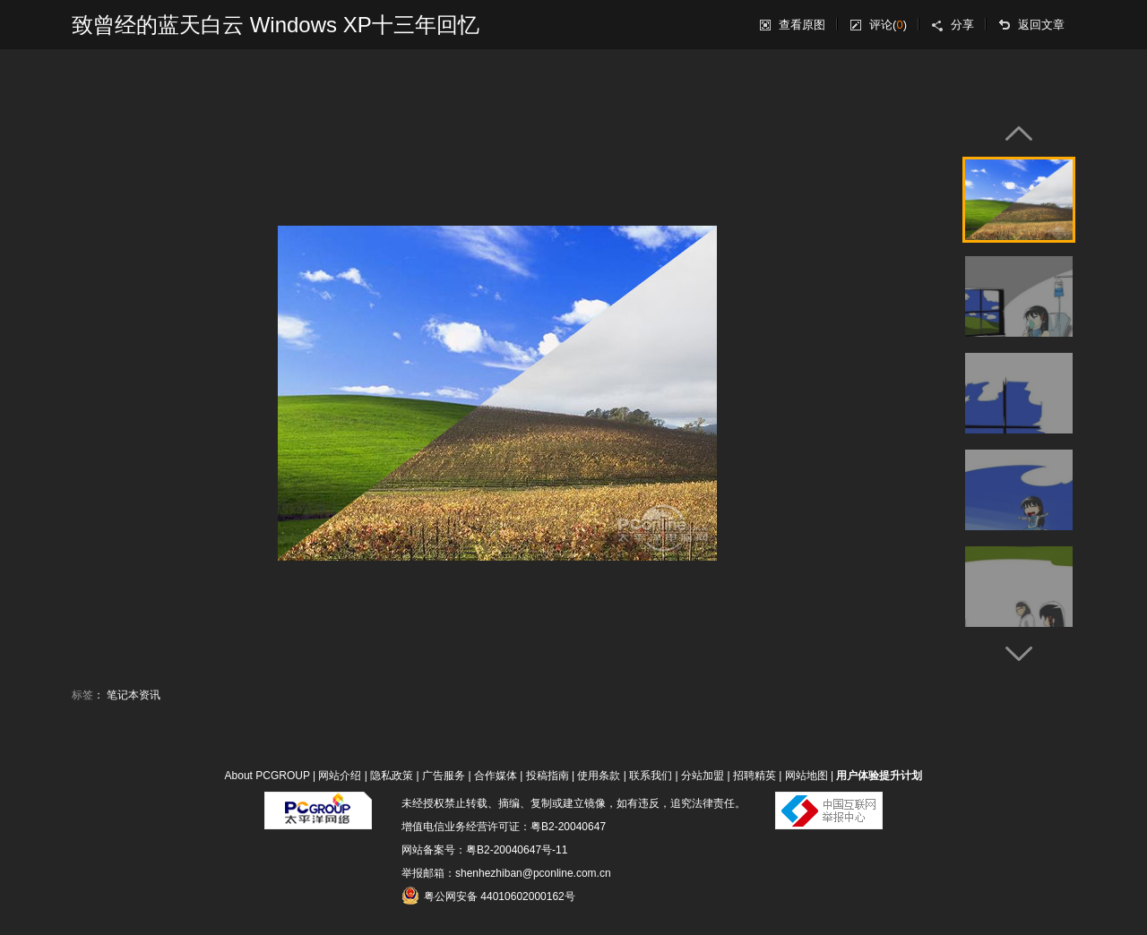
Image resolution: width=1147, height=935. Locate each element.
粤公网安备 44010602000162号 (488, 896)
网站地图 (806, 775)
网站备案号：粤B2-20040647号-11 (484, 850)
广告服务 (443, 775)
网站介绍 (339, 775)
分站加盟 (702, 775)
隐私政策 (391, 775)
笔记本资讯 (133, 695)
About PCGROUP (267, 775)
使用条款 (598, 775)
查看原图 (802, 24)
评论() (888, 24)
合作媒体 (495, 775)
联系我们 (650, 775)
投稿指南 (547, 775)
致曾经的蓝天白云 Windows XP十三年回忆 (275, 25)
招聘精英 (754, 775)
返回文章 (1041, 24)
